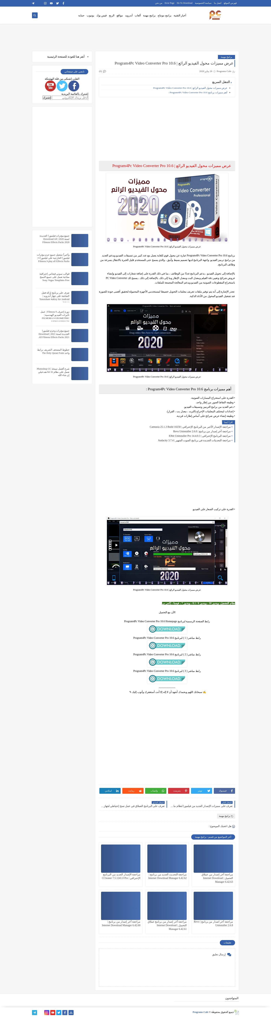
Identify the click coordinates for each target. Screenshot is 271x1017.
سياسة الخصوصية (203, 3)
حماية (81, 15)
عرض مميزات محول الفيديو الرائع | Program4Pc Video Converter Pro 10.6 (190, 88)
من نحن (158, 3)
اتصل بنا (217, 3)
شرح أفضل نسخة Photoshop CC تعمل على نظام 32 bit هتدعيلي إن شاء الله (53, 372)
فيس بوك (101, 15)
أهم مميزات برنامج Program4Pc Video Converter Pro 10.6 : (197, 92)
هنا (77, 56)
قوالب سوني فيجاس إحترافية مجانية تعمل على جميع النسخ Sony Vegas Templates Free (54, 277)
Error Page (169, 3)
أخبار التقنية (180, 15)
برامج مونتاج (164, 15)
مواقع (120, 15)
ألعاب (138, 15)
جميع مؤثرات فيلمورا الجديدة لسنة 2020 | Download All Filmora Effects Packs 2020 (54, 239)
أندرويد (129, 15)
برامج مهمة (149, 15)
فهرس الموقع (230, 3)
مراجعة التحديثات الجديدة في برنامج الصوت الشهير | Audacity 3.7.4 (194, 440)
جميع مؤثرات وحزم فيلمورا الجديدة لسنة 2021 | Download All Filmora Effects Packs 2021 (54, 334)
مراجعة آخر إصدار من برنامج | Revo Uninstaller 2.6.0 (202, 431)
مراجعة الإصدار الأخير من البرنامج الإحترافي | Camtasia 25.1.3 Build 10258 (190, 426)
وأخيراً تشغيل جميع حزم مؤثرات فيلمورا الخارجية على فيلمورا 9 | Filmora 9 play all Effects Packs (53, 258)
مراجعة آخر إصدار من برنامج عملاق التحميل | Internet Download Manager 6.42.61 (167, 925)
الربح (111, 15)
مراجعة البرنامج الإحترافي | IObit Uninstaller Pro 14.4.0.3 (200, 435)
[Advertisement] (167, 126)
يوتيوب (90, 15)
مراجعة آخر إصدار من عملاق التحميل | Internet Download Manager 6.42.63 (217, 878)
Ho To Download (185, 3)
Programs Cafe (200, 1012)
